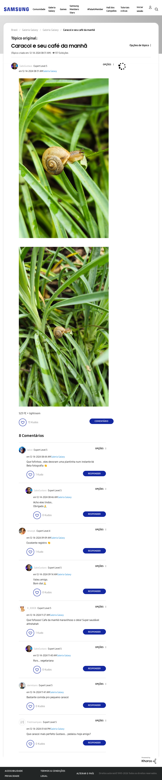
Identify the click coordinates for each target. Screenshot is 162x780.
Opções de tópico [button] (139, 45)
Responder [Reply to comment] (94, 473)
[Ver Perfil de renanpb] (31, 531)
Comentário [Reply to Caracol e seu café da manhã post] (101, 421)
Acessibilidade (14, 771)
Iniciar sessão (140, 9)
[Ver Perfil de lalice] (29, 450)
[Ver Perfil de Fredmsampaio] (34, 722)
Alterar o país (85, 773)
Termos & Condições (53, 771)
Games (63, 9)
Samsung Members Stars (74, 9)
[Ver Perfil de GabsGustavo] (25, 66)
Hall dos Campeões (111, 9)
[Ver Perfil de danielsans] (32, 685)
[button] (108, 64)
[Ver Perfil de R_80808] (31, 608)
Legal (44, 776)
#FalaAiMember (95, 9)
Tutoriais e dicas (125, 9)
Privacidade (12, 776)
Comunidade (39, 9)
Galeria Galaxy (51, 9)
